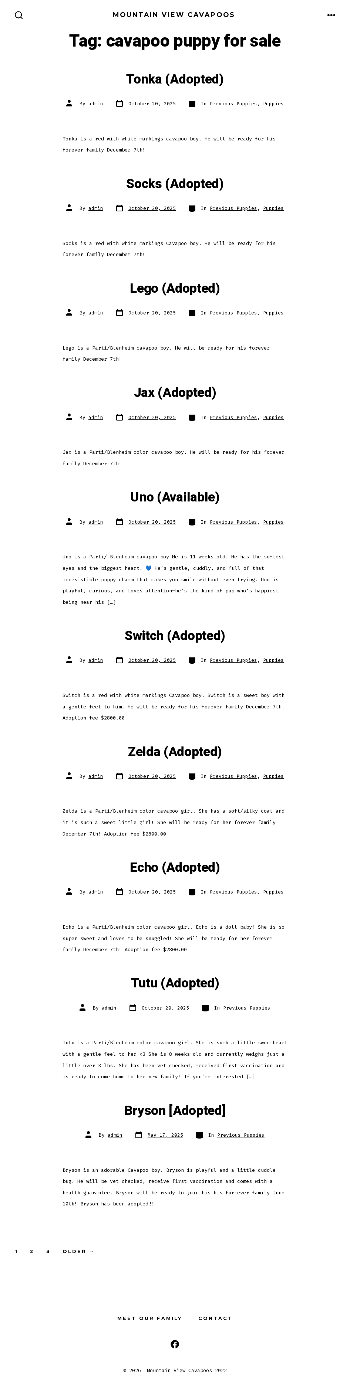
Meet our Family (149, 1318)
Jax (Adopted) (175, 392)
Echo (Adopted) (175, 867)
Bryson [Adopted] (175, 1110)
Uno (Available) (174, 497)
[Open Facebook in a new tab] (175, 1344)
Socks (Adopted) (174, 184)
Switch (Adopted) (175, 636)
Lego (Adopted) (175, 288)
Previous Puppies (233, 104)
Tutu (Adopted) (175, 983)
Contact (215, 1318)
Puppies (273, 104)
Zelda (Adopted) (175, 752)
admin (95, 104)
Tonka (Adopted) (174, 79)
